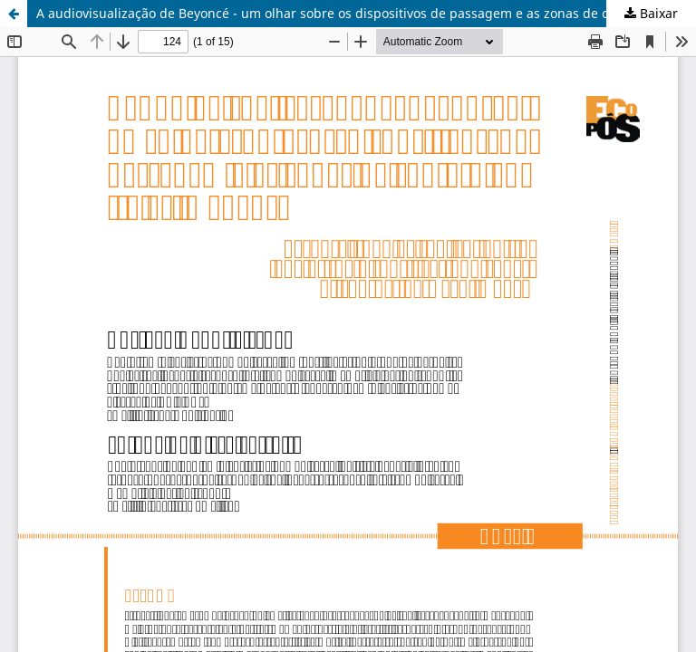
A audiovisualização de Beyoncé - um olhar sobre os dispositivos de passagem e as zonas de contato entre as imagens (366, 13)
